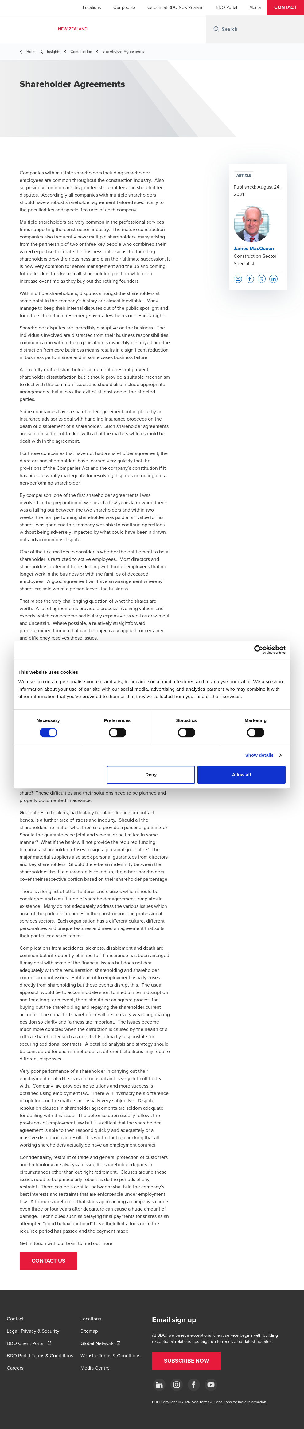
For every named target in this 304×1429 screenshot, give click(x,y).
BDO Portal (226, 7)
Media (255, 7)
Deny (151, 774)
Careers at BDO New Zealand (175, 7)
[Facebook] (193, 1384)
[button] (285, 7)
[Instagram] (176, 1384)
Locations (92, 7)
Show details (259, 755)
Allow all (241, 774)
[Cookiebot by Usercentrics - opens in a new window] (259, 649)
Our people (124, 7)
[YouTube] (211, 1384)
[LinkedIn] (159, 1384)
